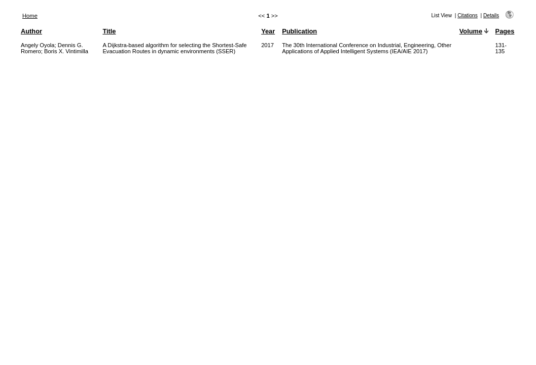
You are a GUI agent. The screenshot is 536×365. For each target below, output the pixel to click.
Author (31, 31)
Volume (470, 31)
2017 (267, 45)
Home (30, 16)
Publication (299, 31)
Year (268, 31)
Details (491, 15)
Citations (467, 15)
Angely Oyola (38, 45)
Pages (505, 31)
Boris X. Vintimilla (66, 51)
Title (109, 31)
